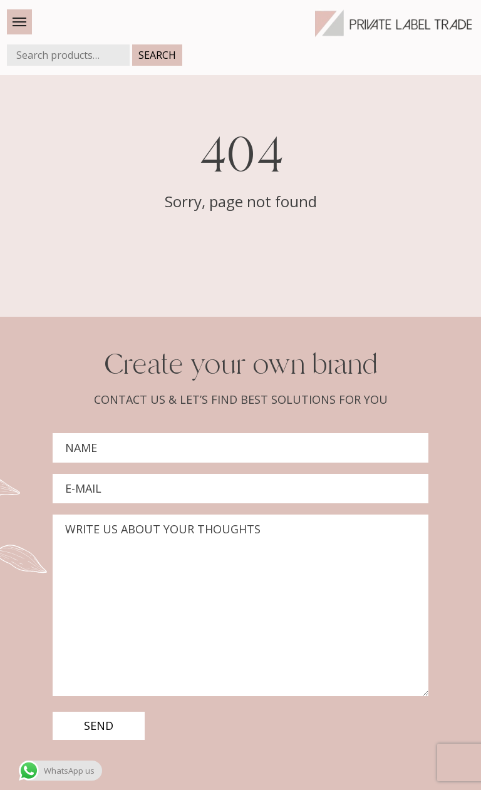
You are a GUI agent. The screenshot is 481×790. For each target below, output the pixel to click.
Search (157, 55)
